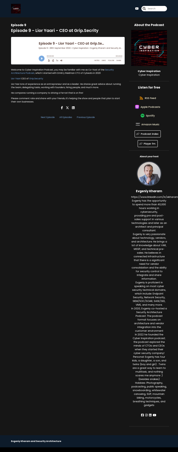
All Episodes (65, 118)
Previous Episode (86, 118)
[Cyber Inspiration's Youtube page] (137, 9)
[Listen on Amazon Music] (147, 129)
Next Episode (48, 118)
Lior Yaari (16, 79)
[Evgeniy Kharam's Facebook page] (144, 420)
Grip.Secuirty (36, 79)
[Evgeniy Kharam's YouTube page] (154, 420)
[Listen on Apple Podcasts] (147, 109)
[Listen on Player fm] (148, 148)
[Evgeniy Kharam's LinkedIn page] (150, 420)
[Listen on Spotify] (148, 119)
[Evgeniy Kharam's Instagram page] (147, 420)
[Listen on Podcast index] (148, 138)
